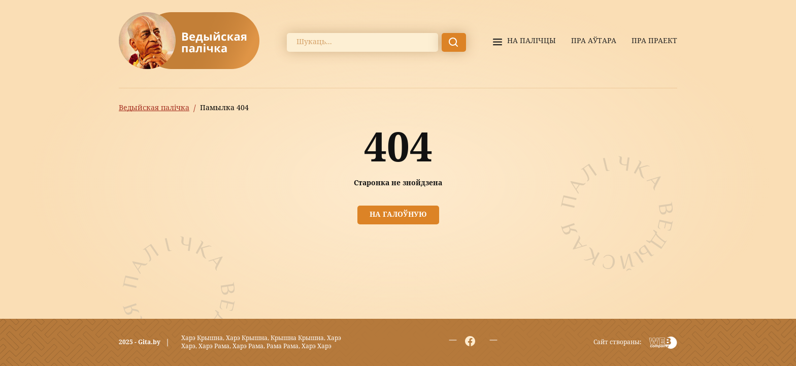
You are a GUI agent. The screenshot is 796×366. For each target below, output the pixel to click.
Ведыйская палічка (154, 108)
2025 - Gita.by (139, 343)
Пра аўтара (593, 41)
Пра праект (654, 41)
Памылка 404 (224, 108)
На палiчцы (531, 41)
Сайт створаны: (617, 343)
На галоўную (398, 214)
